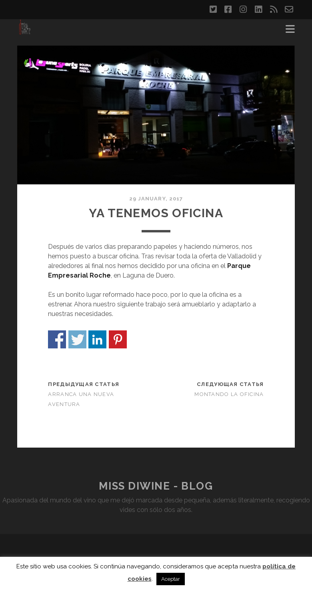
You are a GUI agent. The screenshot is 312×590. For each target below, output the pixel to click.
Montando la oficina (229, 394)
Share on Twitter (77, 339)
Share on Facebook (57, 339)
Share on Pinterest (118, 339)
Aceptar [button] (170, 579)
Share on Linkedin (97, 339)
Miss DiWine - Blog (156, 486)
